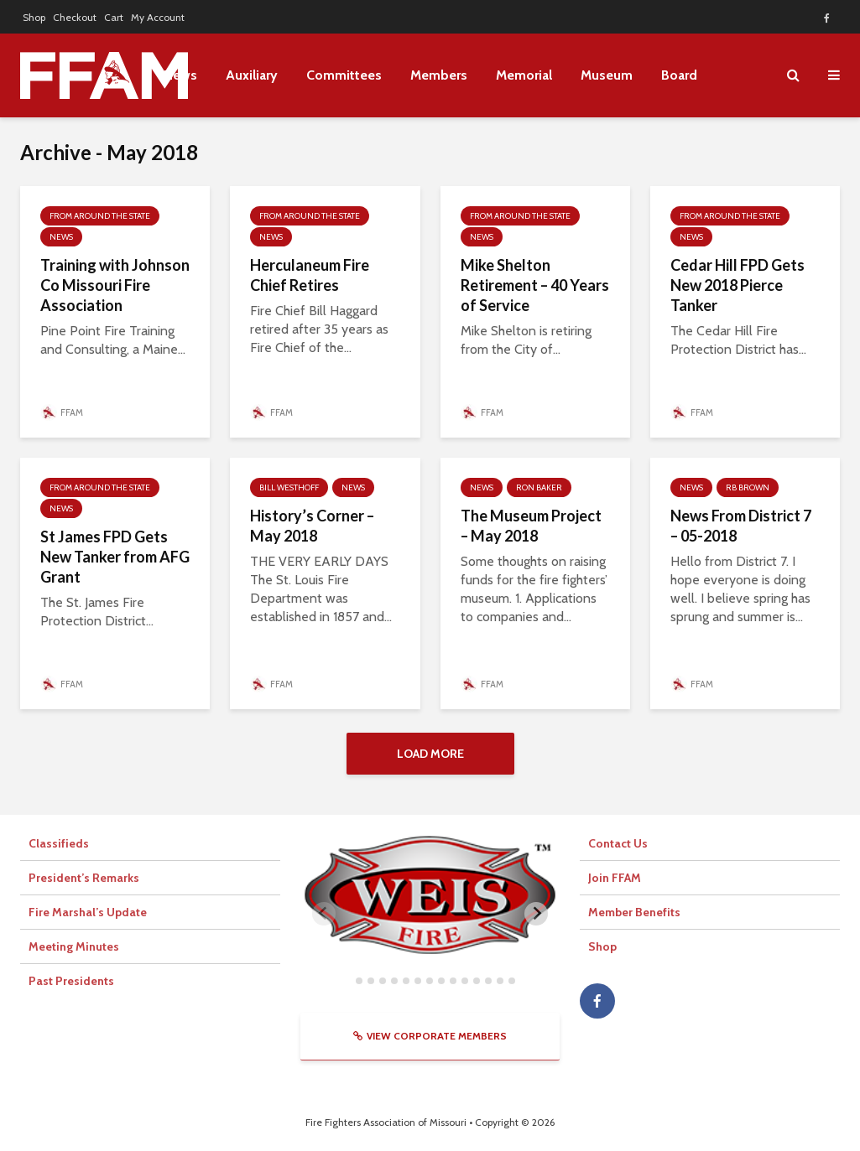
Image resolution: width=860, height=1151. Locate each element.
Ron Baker (539, 487)
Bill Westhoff (289, 487)
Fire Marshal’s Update (88, 912)
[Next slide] (536, 913)
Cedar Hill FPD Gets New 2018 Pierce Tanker (737, 285)
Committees (344, 75)
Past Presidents (71, 980)
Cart (113, 17)
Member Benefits (634, 912)
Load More (430, 753)
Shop (34, 17)
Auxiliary (252, 75)
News (61, 236)
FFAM (61, 412)
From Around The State (100, 215)
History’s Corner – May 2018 (312, 525)
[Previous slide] (324, 913)
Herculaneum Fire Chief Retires (309, 275)
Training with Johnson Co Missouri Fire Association (115, 285)
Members (438, 75)
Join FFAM (614, 877)
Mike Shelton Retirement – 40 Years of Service (535, 285)
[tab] (347, 980)
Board (679, 75)
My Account (158, 17)
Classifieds (59, 843)
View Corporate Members (430, 1035)
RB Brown (747, 487)
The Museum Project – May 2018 (531, 525)
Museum (607, 75)
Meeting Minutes (74, 946)
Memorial (524, 75)
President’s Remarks (84, 877)
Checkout (74, 17)
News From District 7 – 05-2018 (740, 525)
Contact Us (618, 843)
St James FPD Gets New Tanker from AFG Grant (115, 556)
